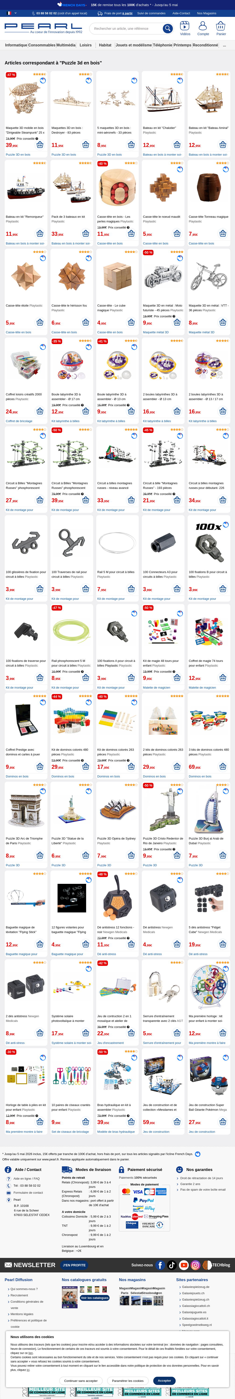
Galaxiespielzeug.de (195, 1287)
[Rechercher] (168, 28)
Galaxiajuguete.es (194, 1312)
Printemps (182, 45)
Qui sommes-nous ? (24, 1289)
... (224, 45)
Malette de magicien (156, 687)
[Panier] (221, 28)
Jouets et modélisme (134, 45)
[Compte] (203, 28)
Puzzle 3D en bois (18, 154)
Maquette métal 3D (156, 332)
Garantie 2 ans (190, 1184)
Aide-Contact (181, 13)
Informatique (16, 45)
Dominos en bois (17, 776)
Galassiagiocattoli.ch (196, 1306)
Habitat (105, 45)
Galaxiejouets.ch (193, 1293)
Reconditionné (205, 45)
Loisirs (86, 45)
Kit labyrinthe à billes (65, 421)
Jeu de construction (156, 1131)
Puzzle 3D (13, 865)
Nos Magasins (206, 13)
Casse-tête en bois (110, 243)
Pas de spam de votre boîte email (203, 1189)
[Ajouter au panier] (40, 144)
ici (28, 1370)
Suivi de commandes (151, 13)
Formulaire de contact (28, 1193)
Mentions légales (22, 1314)
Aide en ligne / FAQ (27, 1179)
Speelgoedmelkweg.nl (197, 1325)
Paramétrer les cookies (128, 1381)
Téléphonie (162, 45)
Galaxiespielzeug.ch (195, 1299)
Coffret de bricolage (19, 421)
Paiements (138, 1177)
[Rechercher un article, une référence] (131, 28)
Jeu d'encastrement (110, 1043)
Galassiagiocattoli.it (195, 1318)
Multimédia (66, 45)
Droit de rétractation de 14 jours (201, 1178)
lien (30, 1353)
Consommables (41, 45)
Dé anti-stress (106, 954)
